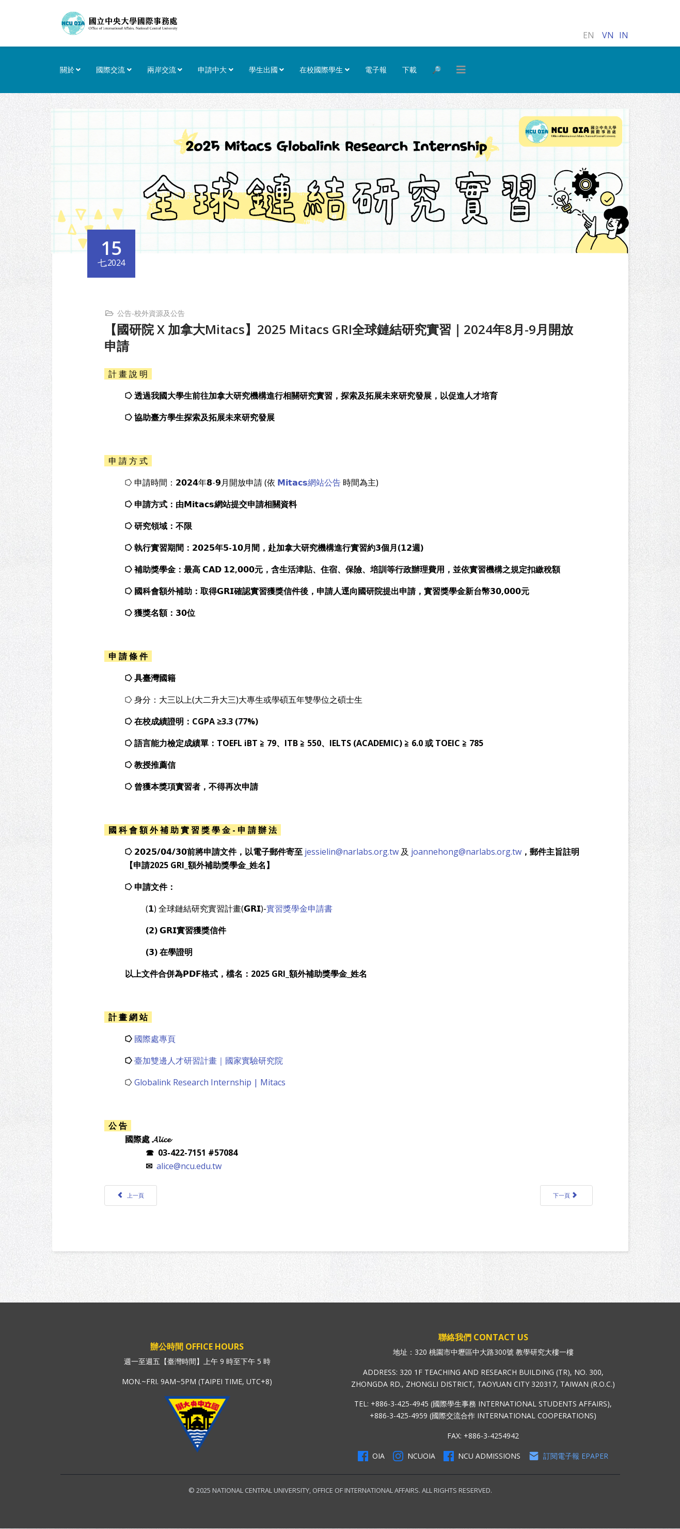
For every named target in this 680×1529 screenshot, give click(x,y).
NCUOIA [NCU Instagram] (414, 1456)
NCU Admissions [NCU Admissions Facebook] (482, 1456)
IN (623, 35)
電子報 (376, 69)
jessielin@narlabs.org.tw (353, 851)
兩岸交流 (161, 69)
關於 (67, 69)
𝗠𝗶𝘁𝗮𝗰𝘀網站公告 (310, 482)
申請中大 (212, 69)
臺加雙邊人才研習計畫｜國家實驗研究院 (209, 1060)
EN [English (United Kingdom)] (588, 35)
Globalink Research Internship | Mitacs (211, 1081)
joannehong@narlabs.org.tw (467, 851)
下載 (409, 69)
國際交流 (110, 69)
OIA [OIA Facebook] (371, 1456)
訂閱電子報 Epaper (568, 1456)
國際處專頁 (156, 1038)
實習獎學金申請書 (300, 908)
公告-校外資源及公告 (152, 312)
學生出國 (263, 69)
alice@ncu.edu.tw (190, 1165)
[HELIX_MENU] (461, 70)
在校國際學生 (321, 69)
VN (608, 35)
